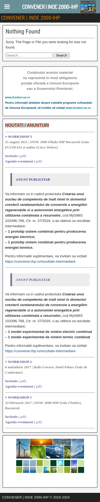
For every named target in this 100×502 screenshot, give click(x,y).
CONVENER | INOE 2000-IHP (30, 17)
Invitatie (11, 156)
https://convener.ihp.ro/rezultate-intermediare (40, 261)
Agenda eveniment (19, 161)
